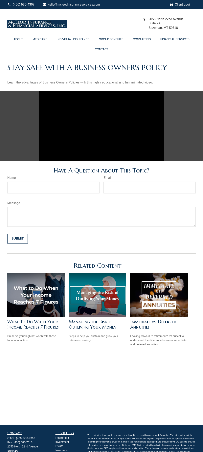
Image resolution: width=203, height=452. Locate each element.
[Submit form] (17, 239)
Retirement (62, 437)
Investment (62, 441)
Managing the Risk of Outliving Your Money (92, 324)
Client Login (181, 4)
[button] (18, 39)
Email (107, 177)
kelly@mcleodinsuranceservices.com (71, 4)
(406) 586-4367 (25, 438)
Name (11, 177)
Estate (59, 446)
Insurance (62, 450)
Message (13, 203)
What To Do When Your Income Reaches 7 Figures (33, 324)
